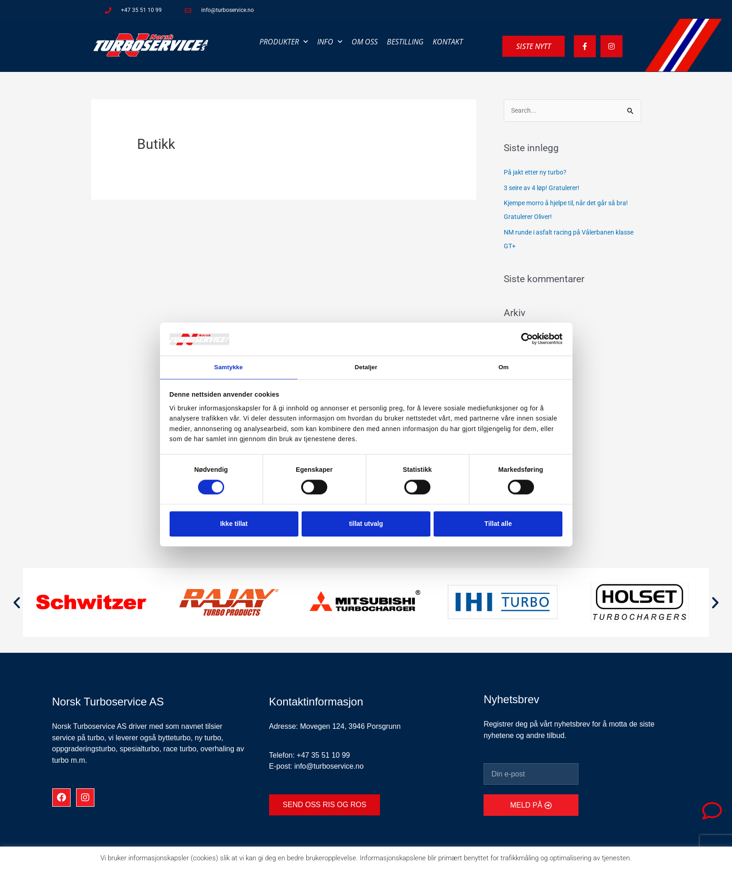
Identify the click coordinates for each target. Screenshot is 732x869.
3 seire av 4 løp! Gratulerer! (545, 188)
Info (329, 41)
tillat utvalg (366, 524)
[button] (16, 603)
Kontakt (448, 42)
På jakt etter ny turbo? (537, 173)
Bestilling (405, 42)
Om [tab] (503, 367)
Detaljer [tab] (366, 367)
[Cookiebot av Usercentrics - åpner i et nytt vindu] (522, 338)
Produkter (283, 41)
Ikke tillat (234, 524)
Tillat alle (498, 524)
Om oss (365, 42)
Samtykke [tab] (228, 367)
